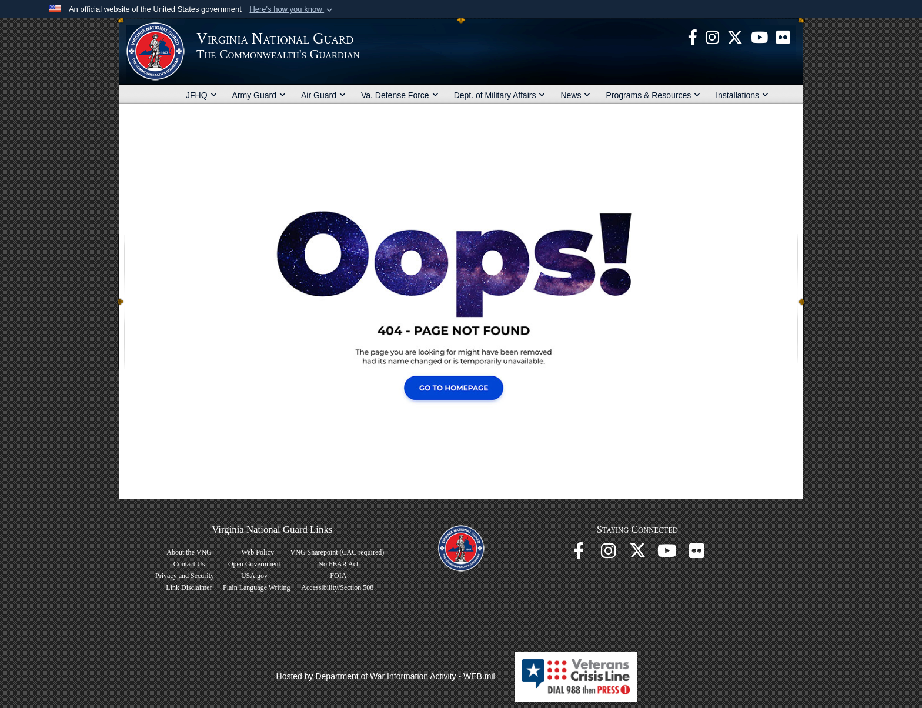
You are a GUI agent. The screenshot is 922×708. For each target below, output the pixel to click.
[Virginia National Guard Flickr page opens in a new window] (783, 36)
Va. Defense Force (400, 95)
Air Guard (323, 95)
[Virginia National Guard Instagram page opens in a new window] (712, 36)
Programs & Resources (653, 95)
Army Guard (259, 95)
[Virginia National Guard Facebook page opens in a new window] (692, 36)
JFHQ (201, 95)
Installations (742, 95)
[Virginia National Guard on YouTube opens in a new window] (759, 36)
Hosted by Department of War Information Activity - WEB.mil (385, 676)
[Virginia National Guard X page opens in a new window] (735, 36)
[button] (292, 9)
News (575, 95)
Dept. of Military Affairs (500, 95)
